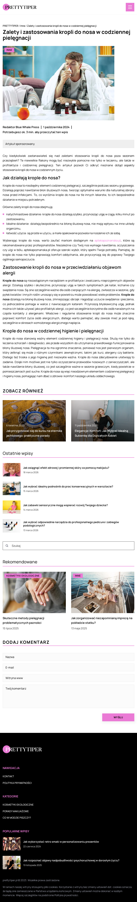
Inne (9, 50)
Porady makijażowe (16, 811)
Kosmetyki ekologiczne (18, 804)
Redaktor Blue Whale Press (21, 127)
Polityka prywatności (17, 783)
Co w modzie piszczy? (17, 817)
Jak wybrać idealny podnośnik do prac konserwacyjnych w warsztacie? (68, 486)
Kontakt (8, 776)
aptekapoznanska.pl (108, 240)
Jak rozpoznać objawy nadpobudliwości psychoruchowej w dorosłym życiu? (71, 860)
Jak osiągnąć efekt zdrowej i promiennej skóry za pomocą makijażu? (66, 468)
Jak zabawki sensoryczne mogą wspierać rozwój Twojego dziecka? (65, 505)
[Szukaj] (7, 545)
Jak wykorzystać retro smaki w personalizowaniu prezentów (61, 842)
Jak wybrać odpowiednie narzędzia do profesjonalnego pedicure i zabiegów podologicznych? (71, 523)
